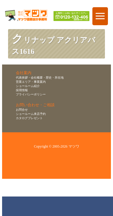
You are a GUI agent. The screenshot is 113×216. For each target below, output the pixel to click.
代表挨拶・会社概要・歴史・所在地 (40, 77)
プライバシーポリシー (31, 94)
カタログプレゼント (29, 118)
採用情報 (22, 90)
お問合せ (22, 109)
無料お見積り (58, 206)
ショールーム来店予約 (31, 114)
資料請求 (81, 206)
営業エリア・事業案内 (31, 81)
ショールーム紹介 (28, 86)
